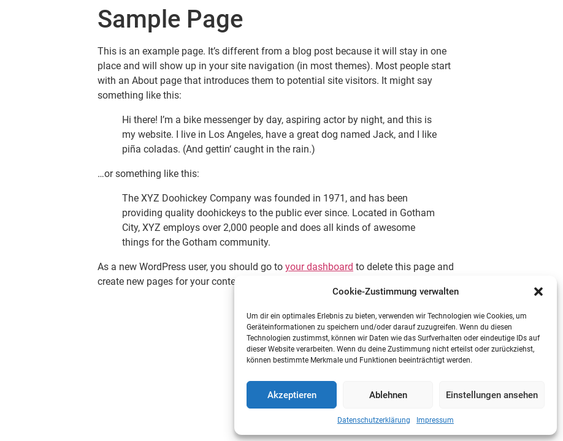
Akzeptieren (291, 395)
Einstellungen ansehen (492, 395)
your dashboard (319, 267)
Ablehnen (388, 395)
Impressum (435, 420)
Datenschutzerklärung (373, 420)
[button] (538, 291)
